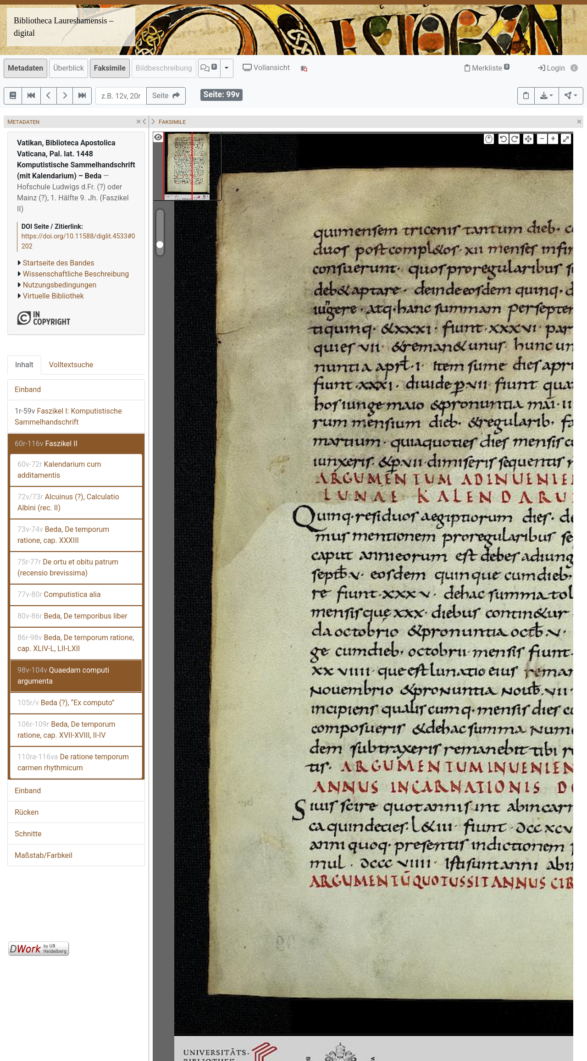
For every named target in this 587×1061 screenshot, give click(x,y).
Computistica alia (59, 594)
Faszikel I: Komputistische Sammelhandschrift (68, 416)
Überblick (68, 68)
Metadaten (25, 68)
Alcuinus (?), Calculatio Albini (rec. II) (68, 502)
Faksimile (110, 68)
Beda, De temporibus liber (72, 616)
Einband (28, 389)
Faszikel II (46, 443)
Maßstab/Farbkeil (43, 855)
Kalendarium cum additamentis (59, 470)
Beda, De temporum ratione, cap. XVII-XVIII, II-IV (66, 730)
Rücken (27, 812)
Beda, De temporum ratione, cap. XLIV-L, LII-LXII (75, 643)
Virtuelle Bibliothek (53, 296)
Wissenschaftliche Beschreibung (76, 274)
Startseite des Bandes (58, 263)
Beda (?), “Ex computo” (65, 702)
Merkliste (487, 68)
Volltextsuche (71, 364)
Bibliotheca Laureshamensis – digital (63, 27)
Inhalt (24, 364)
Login (551, 68)
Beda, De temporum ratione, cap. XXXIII (63, 535)
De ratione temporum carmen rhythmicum (73, 762)
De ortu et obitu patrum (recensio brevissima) (67, 567)
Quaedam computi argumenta (63, 675)
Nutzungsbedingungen (59, 285)
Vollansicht (266, 67)
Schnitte (28, 833)
